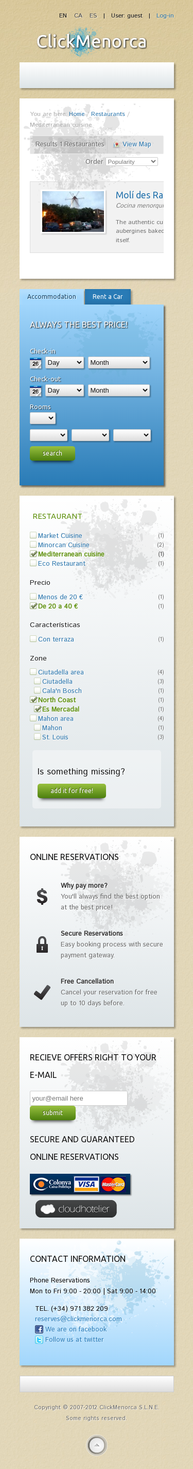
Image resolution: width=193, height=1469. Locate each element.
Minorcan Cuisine (64, 545)
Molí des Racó (144, 195)
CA (79, 15)
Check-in (43, 350)
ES (93, 15)
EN (64, 15)
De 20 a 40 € (58, 607)
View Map (136, 144)
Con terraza (56, 640)
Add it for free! (71, 790)
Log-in (165, 15)
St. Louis (55, 737)
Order (94, 162)
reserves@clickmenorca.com (78, 1319)
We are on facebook (76, 1330)
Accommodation (51, 296)
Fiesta (92, 41)
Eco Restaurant (61, 564)
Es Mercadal (60, 710)
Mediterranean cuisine (71, 555)
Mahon (52, 728)
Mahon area (56, 719)
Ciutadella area (61, 673)
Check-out (45, 378)
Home (76, 114)
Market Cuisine (60, 536)
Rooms (40, 406)
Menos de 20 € (60, 597)
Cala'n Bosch (62, 691)
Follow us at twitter (74, 1340)
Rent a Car (108, 296)
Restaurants (108, 114)
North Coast (57, 700)
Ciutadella (57, 682)
